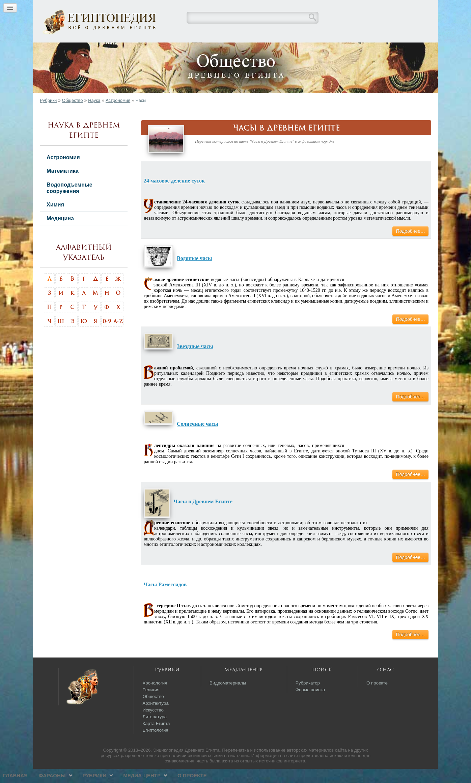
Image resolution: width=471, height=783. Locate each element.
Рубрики (222, 49)
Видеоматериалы (228, 697)
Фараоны (180, 49)
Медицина (60, 232)
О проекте (320, 49)
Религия (150, 703)
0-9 (107, 335)
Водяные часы (194, 272)
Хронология (154, 697)
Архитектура (155, 717)
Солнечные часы (197, 438)
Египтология (155, 744)
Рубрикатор (308, 697)
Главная (143, 49)
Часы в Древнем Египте (203, 516)
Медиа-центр (270, 49)
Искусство (153, 724)
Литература (154, 730)
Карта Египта (156, 737)
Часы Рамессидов (165, 599)
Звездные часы (195, 360)
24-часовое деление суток (174, 195)
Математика (63, 185)
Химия (55, 219)
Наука (94, 114)
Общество (72, 114)
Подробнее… (410, 245)
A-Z (118, 335)
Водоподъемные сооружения (69, 202)
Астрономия (118, 114)
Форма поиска (310, 703)
